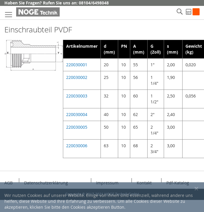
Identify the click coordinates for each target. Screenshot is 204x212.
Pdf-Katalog (177, 183)
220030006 (76, 145)
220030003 (76, 96)
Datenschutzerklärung (46, 183)
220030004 (76, 114)
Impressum (107, 183)
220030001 (76, 64)
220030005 (76, 127)
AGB (8, 183)
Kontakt (144, 183)
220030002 (76, 77)
